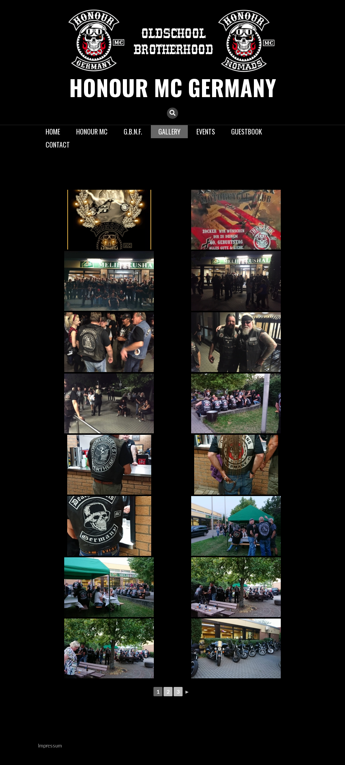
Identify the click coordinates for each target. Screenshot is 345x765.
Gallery (169, 131)
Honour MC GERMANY (172, 86)
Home (53, 131)
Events (205, 131)
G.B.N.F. (133, 131)
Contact (58, 144)
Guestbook (246, 131)
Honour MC (92, 131)
